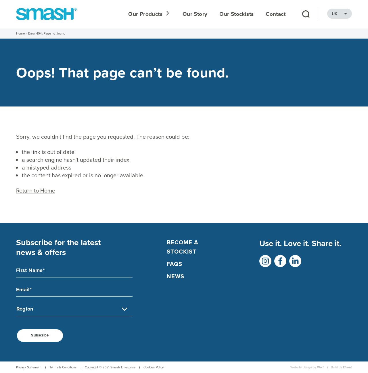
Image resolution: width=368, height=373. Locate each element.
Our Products (146, 14)
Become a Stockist (182, 247)
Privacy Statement (28, 367)
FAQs (174, 264)
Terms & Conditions (63, 367)
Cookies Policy (153, 367)
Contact (275, 14)
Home (20, 33)
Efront (347, 367)
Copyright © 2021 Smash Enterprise (110, 367)
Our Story (195, 14)
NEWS (175, 276)
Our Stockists (236, 14)
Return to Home (35, 190)
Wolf (320, 367)
